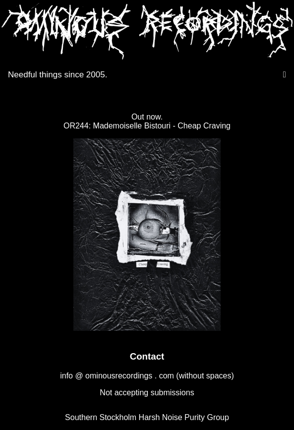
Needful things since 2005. (57, 74)
